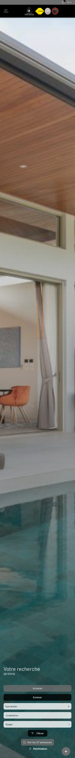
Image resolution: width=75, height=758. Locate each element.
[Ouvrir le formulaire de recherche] (37, 742)
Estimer (37, 705)
